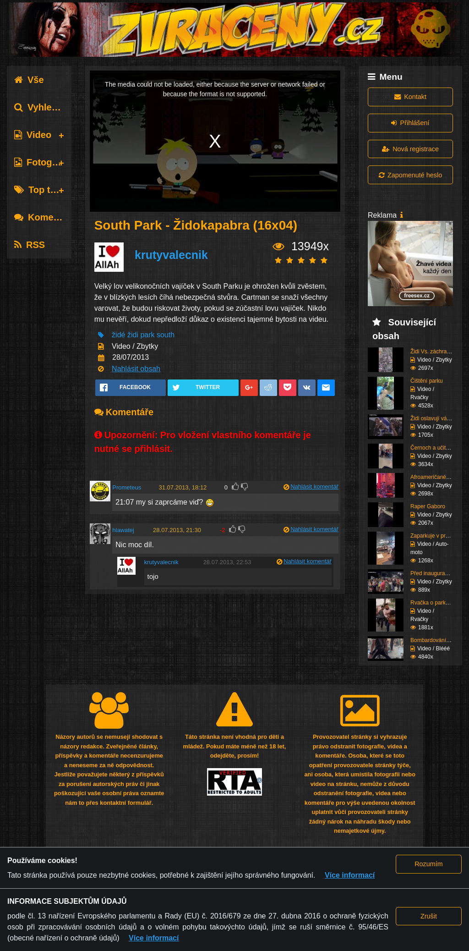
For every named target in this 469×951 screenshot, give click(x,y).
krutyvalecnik (171, 254)
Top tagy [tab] (40, 190)
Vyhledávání (47, 107)
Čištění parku (426, 381)
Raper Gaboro (427, 506)
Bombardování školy (435, 640)
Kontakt (410, 96)
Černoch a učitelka (433, 448)
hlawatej (123, 530)
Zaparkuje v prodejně (436, 536)
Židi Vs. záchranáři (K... (439, 351)
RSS (29, 245)
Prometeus (126, 487)
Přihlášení (410, 122)
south (166, 335)
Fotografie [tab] (42, 162)
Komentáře (45, 217)
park (147, 335)
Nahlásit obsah (136, 369)
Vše (29, 80)
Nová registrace (410, 149)
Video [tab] (32, 135)
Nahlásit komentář (314, 486)
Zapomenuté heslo (410, 175)
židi (132, 335)
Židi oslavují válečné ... (438, 418)
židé (118, 335)
